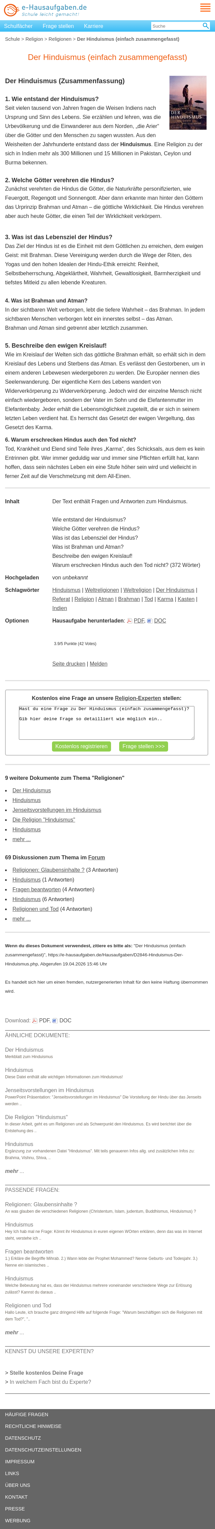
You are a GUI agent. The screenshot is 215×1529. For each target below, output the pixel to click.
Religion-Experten (138, 698)
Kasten (186, 599)
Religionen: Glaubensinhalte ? (48, 870)
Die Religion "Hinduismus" (43, 820)
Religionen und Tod (35, 909)
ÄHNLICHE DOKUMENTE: (37, 1035)
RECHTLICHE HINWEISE (33, 1426)
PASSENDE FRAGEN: (32, 1190)
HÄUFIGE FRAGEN (26, 1414)
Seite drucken (68, 664)
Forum (96, 857)
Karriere (93, 26)
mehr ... (21, 839)
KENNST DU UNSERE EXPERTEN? (49, 1351)
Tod (148, 599)
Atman (106, 599)
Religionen (60, 39)
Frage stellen (58, 26)
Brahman (129, 599)
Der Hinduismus (175, 590)
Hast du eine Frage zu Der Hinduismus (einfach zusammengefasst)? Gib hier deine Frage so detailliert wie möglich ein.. (106, 723)
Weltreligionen (102, 590)
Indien (59, 608)
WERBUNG (17, 1520)
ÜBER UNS (17, 1485)
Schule (12, 39)
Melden (98, 664)
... (14, 1171)
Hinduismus (66, 590)
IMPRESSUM (19, 1461)
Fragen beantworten (36, 889)
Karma (165, 599)
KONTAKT (16, 1497)
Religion (34, 39)
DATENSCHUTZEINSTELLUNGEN (43, 1450)
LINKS (12, 1473)
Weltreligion (138, 590)
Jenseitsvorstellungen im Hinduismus (56, 810)
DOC (156, 621)
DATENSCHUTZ (23, 1438)
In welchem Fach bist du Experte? (50, 1382)
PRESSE (15, 1508)
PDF (135, 621)
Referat (61, 599)
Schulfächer (18, 26)
